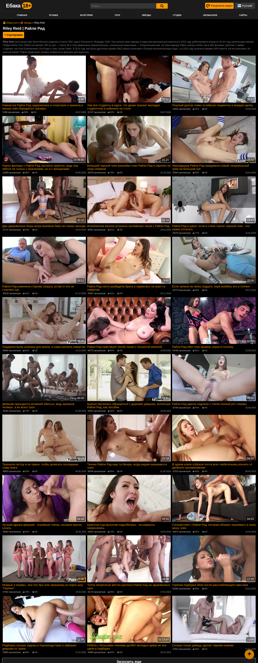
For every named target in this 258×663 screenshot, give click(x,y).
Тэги (117, 15)
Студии (177, 15)
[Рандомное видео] (219, 6)
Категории (86, 15)
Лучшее (53, 15)
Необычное (210, 15)
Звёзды (146, 15)
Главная (22, 15)
